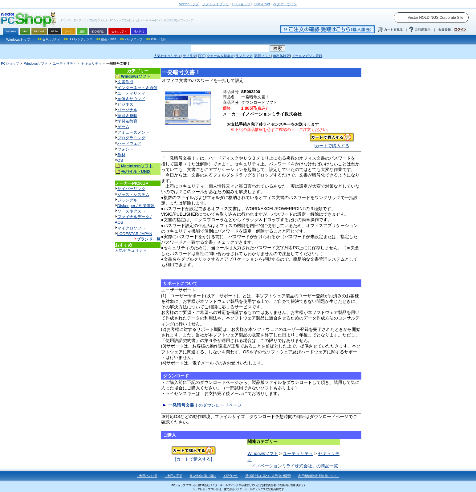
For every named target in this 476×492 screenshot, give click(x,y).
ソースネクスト (131, 211)
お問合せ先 (230, 476)
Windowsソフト (36, 63)
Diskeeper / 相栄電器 (136, 205)
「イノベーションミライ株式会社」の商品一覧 (292, 465)
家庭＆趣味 (127, 115)
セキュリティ (91, 63)
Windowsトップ (18, 39)
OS (120, 160)
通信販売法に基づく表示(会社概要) (268, 476)
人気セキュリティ (131, 250)
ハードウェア (129, 143)
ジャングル (127, 200)
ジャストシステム (133, 194)
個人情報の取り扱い (202, 476)
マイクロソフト (131, 228)
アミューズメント (133, 132)
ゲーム (123, 126)
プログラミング (131, 138)
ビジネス (125, 104)
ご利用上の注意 (147, 476)
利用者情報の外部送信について (318, 476)
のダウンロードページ (205, 405)
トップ (189, 4)
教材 (121, 154)
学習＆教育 (127, 121)
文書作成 (125, 81)
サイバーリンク (131, 188)
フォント (125, 149)
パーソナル (127, 110)
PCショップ (10, 63)
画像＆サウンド (131, 98)
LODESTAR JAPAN (135, 233)
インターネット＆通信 (137, 87)
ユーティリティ (64, 63)
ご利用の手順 (173, 476)
